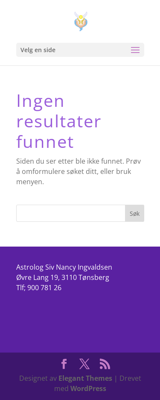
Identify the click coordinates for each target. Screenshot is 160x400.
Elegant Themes (85, 378)
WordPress (88, 388)
